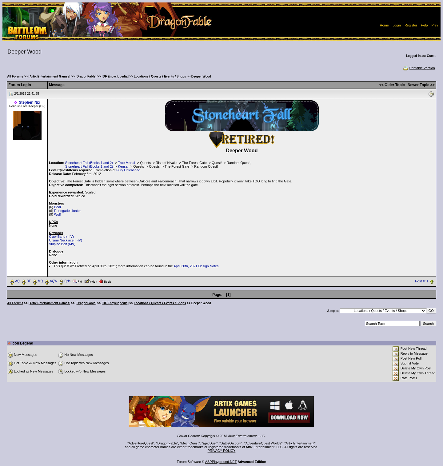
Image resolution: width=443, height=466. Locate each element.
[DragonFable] (86, 76)
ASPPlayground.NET (221, 462)
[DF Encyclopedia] (115, 76)
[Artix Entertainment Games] (49, 76)
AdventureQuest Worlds (263, 443)
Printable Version (419, 68)
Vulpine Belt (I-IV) (62, 244)
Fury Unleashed (128, 170)
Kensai (123, 166)
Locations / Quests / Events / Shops (160, 76)
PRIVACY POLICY (222, 450)
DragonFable (167, 443)
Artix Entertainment (299, 443)
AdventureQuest (141, 443)
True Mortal (126, 163)
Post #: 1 (421, 281)
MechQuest (189, 443)
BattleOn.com (231, 443)
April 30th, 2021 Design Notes (196, 266)
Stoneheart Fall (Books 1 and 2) (89, 163)
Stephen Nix (29, 102)
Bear (57, 207)
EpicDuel (209, 443)
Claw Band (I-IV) (61, 236)
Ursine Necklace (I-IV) (65, 240)
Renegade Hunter (67, 211)
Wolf (57, 214)
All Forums (15, 76)
